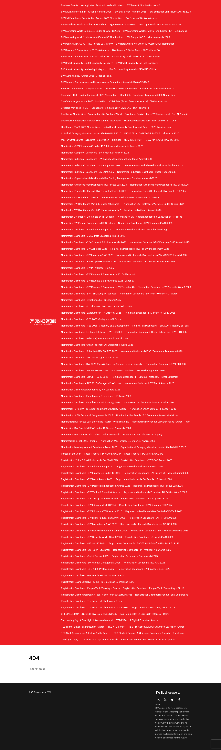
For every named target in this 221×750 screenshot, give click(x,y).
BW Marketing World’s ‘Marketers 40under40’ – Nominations (155, 31)
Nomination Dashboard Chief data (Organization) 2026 (89, 357)
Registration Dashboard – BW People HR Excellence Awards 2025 (95, 485)
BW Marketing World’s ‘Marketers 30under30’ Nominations (92, 37)
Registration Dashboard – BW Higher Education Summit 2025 (93, 518)
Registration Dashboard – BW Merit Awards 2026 (86, 479)
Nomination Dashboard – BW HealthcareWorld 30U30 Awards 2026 (151, 255)
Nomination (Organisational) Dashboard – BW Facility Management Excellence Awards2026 (109, 178)
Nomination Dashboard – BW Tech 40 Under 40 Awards (148, 293)
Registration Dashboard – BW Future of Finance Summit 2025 (156, 473)
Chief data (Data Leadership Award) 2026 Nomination (89, 95)
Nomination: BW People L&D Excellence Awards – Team (161, 421)
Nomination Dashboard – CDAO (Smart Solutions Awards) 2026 (93, 242)
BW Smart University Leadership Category (83, 69)
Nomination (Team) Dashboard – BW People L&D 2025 (158, 191)
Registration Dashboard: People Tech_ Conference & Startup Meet (96, 594)
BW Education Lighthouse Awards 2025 (170, 11)
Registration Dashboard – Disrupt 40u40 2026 (149, 537)
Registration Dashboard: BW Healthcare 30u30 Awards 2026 (93, 575)
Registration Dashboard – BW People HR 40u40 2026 (144, 479)
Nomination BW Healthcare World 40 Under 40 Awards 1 (91, 204)
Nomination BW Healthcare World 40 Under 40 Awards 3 (91, 210)
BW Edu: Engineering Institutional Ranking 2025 (86, 11)
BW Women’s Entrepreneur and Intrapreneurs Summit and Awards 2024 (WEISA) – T (105, 82)
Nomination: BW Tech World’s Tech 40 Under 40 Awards (90, 434)
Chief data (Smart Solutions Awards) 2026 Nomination (138, 101)
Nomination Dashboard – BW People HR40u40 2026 (88, 261)
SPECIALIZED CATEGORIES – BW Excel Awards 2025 (89, 614)
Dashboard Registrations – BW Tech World (146, 120)
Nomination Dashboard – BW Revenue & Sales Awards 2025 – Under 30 (97, 280)
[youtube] (165, 699)
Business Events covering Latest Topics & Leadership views (92, 5)
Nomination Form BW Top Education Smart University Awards (93, 409)
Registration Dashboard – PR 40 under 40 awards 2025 (142, 550)
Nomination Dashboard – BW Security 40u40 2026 (164, 287)
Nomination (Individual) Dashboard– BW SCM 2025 (87, 172)
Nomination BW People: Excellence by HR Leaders (87, 216)
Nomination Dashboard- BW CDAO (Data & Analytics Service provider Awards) (101, 364)
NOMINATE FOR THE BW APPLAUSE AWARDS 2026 (151, 140)
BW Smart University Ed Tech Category (137, 63)
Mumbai (116, 140)
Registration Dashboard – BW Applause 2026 (144, 498)
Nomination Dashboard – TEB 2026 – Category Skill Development (95, 325)
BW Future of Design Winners (141, 18)
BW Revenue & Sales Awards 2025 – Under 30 (136, 50)
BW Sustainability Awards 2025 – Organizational (86, 75)
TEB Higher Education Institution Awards (82, 626)
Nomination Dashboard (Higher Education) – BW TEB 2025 (156, 332)
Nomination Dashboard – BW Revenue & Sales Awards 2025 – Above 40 (98, 274)
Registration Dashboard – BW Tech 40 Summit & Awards (90, 492)
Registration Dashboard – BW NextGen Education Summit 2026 (94, 530)
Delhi (174, 120)
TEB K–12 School (116, 626)
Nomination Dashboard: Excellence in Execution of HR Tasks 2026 (96, 396)
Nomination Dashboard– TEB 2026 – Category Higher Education (144, 377)
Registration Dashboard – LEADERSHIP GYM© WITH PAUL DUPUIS (144, 543)
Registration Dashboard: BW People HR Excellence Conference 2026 (97, 582)
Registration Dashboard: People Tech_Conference (161, 594)
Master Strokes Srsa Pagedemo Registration (85, 140)
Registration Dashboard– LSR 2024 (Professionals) (87, 569)
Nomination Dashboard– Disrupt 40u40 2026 (84, 377)
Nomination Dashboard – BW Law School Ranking (141, 229)
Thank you (178, 633)
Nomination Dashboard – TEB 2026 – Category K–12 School (91, 319)
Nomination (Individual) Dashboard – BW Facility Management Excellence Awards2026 (106, 159)
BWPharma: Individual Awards (121, 88)
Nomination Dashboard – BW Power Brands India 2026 (147, 261)
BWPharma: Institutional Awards (157, 88)
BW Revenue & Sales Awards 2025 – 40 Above (85, 50)
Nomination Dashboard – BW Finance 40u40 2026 (87, 255)
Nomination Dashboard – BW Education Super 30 (86, 229)
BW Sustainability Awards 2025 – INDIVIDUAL (133, 69)
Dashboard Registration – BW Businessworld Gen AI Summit (156, 114)
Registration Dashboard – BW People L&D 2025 (158, 485)
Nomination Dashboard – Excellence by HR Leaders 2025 (91, 300)
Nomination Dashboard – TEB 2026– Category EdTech (160, 325)
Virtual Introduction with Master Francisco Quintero (148, 639)
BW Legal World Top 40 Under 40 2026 (160, 24)
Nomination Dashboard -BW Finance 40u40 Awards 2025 (160, 242)
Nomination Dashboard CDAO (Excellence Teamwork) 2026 (152, 351)
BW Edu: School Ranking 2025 (130, 11)
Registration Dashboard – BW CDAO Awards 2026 (146, 460)
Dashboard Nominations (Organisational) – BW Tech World (91, 114)
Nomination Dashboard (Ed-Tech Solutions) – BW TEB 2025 (91, 332)
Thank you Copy (69, 639)
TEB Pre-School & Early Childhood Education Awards (156, 626)
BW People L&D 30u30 (73, 43)
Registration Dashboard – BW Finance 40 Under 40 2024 (91, 473)
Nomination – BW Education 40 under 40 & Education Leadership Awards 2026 (102, 146)
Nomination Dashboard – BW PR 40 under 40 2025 (87, 268)
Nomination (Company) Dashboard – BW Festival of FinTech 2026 (95, 152)
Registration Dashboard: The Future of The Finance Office (91, 601)
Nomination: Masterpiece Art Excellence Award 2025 (89, 447)
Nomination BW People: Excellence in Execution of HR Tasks (150, 216)
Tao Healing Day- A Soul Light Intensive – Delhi (144, 614)
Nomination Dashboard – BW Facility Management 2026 (139, 249)
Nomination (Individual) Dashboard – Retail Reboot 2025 (154, 165)
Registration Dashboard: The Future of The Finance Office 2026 (94, 607)
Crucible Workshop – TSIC (74, 108)
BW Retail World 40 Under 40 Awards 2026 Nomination (145, 43)
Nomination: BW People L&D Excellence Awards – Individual (147, 415)
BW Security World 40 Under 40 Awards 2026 (136, 56)
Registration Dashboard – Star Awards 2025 (135, 556)
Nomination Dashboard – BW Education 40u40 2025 (145, 223)
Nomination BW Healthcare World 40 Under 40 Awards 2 (154, 204)
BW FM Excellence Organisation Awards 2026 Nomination (91, 18)
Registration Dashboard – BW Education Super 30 (87, 466)
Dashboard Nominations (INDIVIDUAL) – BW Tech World (120, 108)
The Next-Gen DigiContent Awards (99, 639)
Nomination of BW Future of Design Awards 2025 (87, 415)
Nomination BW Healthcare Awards (79, 197)
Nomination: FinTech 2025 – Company (142, 434)
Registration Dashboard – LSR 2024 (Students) (85, 550)
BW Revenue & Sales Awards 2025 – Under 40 (85, 56)
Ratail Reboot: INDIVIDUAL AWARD (102, 453)
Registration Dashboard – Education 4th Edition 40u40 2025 (155, 492)
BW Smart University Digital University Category (87, 63)
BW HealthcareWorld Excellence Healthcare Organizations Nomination (98, 24)
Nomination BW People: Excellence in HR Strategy (88, 223)
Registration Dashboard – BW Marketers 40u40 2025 (89, 524)
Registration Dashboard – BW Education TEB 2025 (145, 505)
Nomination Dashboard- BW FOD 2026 (166, 364)
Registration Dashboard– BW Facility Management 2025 (91, 562)
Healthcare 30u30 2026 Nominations (80, 127)
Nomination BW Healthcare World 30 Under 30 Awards (130, 197)
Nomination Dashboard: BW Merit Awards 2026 (149, 383)
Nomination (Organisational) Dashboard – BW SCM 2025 (159, 184)
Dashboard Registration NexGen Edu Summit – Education (91, 120)
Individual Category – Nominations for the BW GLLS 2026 (91, 133)
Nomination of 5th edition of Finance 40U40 (153, 409)
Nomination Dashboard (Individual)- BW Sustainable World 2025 (94, 338)
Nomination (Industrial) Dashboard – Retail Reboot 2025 (146, 172)
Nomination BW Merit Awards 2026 (143, 210)
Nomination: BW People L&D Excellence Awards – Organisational (95, 421)
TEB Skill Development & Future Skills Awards (85, 633)
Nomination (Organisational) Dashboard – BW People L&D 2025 (94, 184)
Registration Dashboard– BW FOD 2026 (144, 562)
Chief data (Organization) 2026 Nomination (83, 101)
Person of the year (71, 453)
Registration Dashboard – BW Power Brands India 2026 (159, 530)
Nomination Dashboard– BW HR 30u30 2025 (84, 370)
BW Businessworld (38, 692)
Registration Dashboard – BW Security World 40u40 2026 (91, 537)
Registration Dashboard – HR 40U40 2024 (83, 543)
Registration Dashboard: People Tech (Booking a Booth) (90, 588)
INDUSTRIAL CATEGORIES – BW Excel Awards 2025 (151, 133)
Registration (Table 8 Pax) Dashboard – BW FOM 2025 (89, 460)
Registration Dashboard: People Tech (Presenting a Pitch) (153, 588)
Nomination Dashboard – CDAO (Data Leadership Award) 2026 (93, 236)
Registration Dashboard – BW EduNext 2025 (139, 466)
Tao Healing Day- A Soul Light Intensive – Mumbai (87, 620)
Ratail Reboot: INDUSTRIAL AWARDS (143, 453)
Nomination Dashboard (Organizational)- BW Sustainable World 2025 (97, 345)
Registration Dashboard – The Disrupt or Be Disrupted (89, 498)
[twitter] (172, 699)
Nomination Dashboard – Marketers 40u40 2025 (149, 312)
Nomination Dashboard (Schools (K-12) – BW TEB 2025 (89, 351)
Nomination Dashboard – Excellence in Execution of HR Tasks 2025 (96, 306)
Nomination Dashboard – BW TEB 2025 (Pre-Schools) (89, 293)
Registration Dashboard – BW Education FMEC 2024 (88, 505)
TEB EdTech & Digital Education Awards (137, 620)
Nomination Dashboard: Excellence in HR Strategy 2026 (91, 402)
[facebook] (179, 699)
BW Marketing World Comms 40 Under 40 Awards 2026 (90, 31)
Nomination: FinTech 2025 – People (79, 441)
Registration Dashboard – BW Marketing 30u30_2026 (148, 524)
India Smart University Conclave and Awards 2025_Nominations (137, 127)
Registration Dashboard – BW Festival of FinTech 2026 (153, 511)
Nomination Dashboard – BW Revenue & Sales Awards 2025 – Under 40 (98, 287)
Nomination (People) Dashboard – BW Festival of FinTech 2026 (93, 191)
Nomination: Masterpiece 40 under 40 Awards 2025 (128, 441)
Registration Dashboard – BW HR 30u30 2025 (153, 518)
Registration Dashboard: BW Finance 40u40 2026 (144, 569)
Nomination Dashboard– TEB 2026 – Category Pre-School (91, 383)
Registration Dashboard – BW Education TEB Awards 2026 (91, 511)
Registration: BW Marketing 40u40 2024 (153, 607)
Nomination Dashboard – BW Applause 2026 (84, 249)
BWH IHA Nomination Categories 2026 (81, 88)
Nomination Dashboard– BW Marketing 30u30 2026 (138, 370)
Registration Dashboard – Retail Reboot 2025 (85, 556)
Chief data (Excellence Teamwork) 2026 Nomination (147, 95)
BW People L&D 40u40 (100, 43)
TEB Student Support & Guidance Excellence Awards (141, 633)
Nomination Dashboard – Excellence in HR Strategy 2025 (91, 312)
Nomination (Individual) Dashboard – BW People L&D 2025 (91, 165)
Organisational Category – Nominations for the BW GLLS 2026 (153, 447)
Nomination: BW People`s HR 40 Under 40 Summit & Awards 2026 (96, 428)
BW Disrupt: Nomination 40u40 (143, 5)
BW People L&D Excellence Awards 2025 (148, 37)
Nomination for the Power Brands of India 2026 (149, 402)
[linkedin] (158, 699)
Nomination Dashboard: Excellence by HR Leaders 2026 (90, 389)
